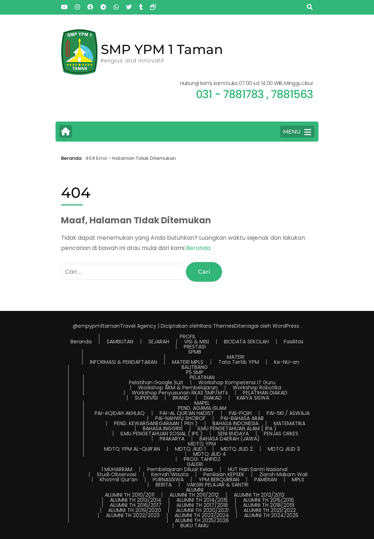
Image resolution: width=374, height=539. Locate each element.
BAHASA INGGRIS (163, 428)
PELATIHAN (202, 377)
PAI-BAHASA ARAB (242, 418)
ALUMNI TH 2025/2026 (202, 520)
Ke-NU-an (286, 362)
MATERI (235, 357)
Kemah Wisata (169, 474)
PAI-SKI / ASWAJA (288, 413)
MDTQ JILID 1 (190, 449)
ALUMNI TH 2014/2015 (202, 500)
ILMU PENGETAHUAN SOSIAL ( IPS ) (162, 433)
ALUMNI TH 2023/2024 (202, 515)
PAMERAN (265, 479)
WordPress (285, 326)
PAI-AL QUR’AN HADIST (187, 413)
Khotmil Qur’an (119, 479)
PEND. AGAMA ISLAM (202, 408)
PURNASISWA (168, 479)
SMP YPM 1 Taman (162, 49)
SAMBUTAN (120, 341)
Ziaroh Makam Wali (283, 474)
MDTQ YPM (202, 443)
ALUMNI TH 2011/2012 (194, 494)
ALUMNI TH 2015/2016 (268, 500)
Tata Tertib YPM (238, 362)
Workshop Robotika (257, 387)
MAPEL (202, 403)
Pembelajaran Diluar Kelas (180, 469)
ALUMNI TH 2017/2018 (202, 505)
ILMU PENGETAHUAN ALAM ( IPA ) (237, 428)
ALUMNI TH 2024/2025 (271, 515)
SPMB (194, 351)
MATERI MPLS (187, 362)
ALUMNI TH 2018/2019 (268, 505)
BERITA (164, 484)
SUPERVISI (146, 397)
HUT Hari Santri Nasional (257, 469)
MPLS (298, 479)
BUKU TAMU (194, 525)
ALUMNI (194, 489)
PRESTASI (195, 346)
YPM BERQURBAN (219, 479)
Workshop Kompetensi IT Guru (236, 382)
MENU (297, 132)
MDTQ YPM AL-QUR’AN (132, 449)
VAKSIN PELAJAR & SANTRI (217, 484)
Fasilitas (294, 341)
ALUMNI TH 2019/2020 (134, 510)
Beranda (198, 248)
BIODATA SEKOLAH (246, 341)
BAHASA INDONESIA (236, 423)
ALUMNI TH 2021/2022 (270, 510)
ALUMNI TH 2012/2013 (259, 494)
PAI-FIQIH (240, 413)
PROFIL (188, 336)
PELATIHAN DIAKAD (265, 392)
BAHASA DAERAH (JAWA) (229, 438)
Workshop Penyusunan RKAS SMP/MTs (180, 392)
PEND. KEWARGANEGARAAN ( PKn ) (156, 423)
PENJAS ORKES (281, 433)
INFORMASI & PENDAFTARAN (123, 362)
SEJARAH (158, 341)
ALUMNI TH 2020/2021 (202, 510)
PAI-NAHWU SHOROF (180, 418)
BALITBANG (195, 367)
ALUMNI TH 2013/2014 (135, 500)
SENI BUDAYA (233, 433)
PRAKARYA (172, 438)
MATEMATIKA (289, 423)
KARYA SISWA (253, 397)
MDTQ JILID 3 (284, 449)
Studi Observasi (116, 474)
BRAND (181, 397)
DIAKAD (213, 397)
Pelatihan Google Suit (156, 382)
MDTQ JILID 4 (209, 454)
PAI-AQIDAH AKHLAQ (120, 413)
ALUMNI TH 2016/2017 (135, 505)
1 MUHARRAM (117, 469)
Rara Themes (217, 326)
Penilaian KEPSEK (223, 474)
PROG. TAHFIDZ (202, 459)
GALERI (195, 464)
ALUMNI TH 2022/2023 (133, 515)
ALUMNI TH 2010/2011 (129, 494)
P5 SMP (194, 372)
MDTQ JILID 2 (237, 449)
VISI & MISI (196, 341)
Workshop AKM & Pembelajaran (178, 387)
